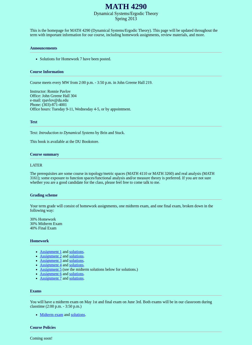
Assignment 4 (51, 265)
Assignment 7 (51, 278)
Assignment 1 (51, 252)
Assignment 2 (51, 256)
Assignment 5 (51, 269)
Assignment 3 (51, 260)
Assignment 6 (51, 274)
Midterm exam (51, 315)
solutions (76, 252)
